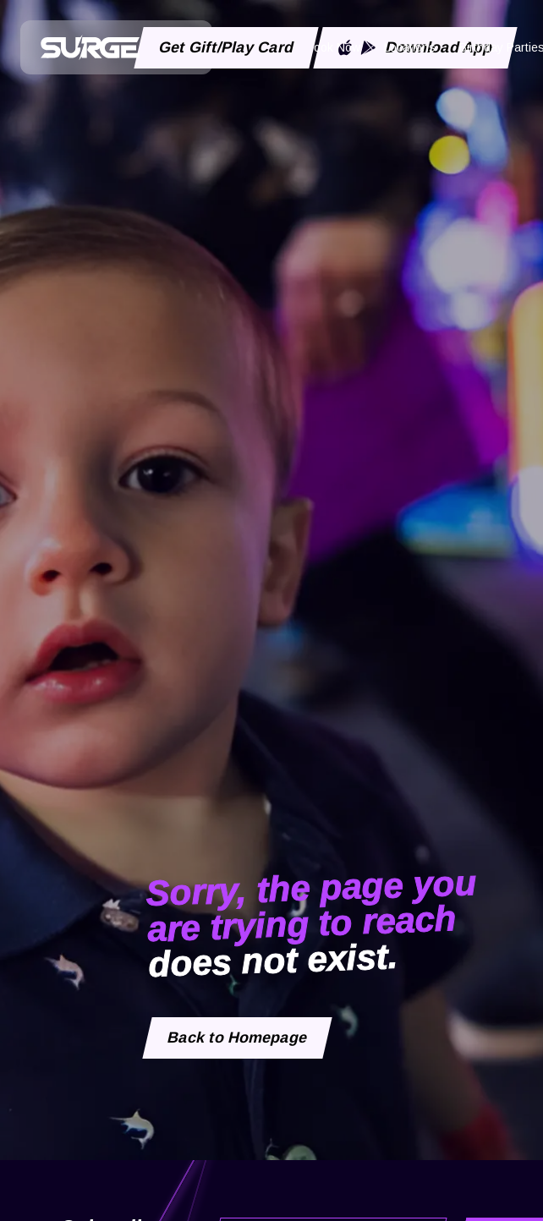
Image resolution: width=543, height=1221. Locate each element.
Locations (410, 47)
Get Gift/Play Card (226, 47)
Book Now (333, 47)
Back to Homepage (238, 1037)
